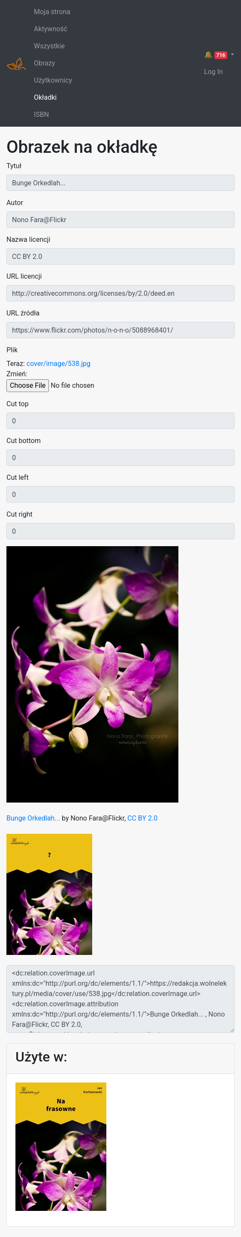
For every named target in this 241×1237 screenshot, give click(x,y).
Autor (14, 203)
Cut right (19, 514)
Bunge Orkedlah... (34, 818)
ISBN (41, 114)
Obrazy (44, 63)
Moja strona (52, 12)
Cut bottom (23, 441)
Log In (213, 72)
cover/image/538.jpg (58, 364)
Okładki (45, 97)
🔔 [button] (216, 55)
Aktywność (50, 29)
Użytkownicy (53, 80)
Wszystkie (49, 46)
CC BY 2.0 (142, 818)
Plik (12, 350)
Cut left (17, 477)
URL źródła (22, 313)
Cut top (17, 404)
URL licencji (24, 276)
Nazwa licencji (28, 239)
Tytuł (13, 166)
